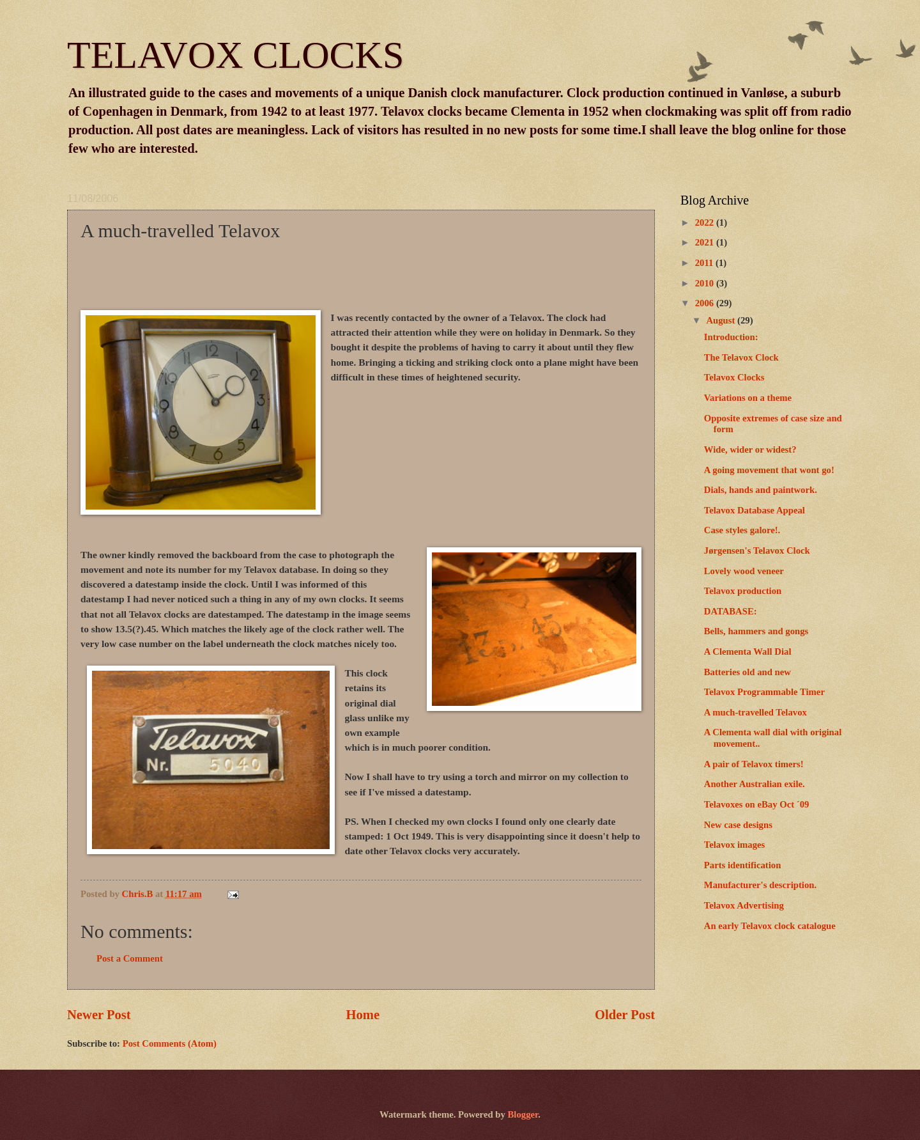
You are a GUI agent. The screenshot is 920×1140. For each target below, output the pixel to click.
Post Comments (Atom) (170, 1043)
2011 (705, 263)
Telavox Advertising (744, 905)
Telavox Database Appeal (754, 510)
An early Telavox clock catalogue (770, 926)
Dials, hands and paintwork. (760, 490)
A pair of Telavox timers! (754, 764)
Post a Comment (129, 958)
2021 (705, 242)
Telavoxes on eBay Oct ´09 (756, 804)
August (721, 320)
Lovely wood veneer (744, 571)
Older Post (625, 1015)
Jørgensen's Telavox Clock (757, 550)
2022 (705, 222)
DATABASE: (730, 611)
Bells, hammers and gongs (756, 631)
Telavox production (742, 591)
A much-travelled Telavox (755, 712)
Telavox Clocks (734, 377)
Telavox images (734, 844)
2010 (705, 283)
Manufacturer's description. (760, 885)
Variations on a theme (748, 398)
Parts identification (742, 865)
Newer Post (99, 1015)
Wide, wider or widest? (750, 449)
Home (363, 1015)
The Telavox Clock (741, 357)
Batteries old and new (747, 672)
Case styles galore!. (742, 530)
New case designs (738, 825)
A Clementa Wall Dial (748, 651)
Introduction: (731, 337)
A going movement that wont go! (769, 470)
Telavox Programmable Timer (764, 692)
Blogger (523, 1114)
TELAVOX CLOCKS (235, 55)
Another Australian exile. (754, 784)
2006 (705, 303)
